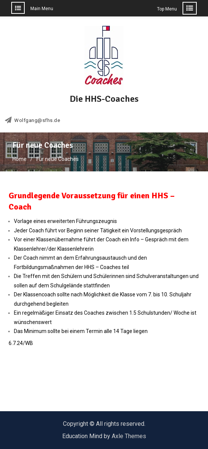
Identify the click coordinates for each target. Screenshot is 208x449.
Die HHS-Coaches (104, 98)
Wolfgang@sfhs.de (37, 120)
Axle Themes (129, 436)
